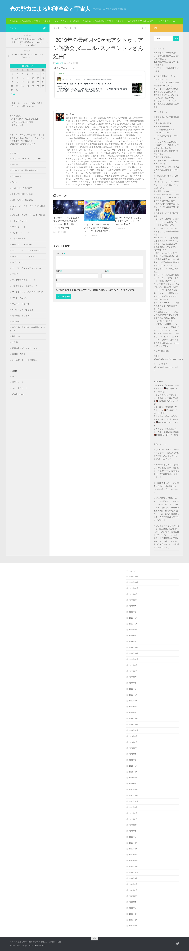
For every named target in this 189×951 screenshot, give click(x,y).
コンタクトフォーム (165, 21)
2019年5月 (133, 902)
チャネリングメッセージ (64, 28)
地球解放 (16, 321)
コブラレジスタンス (20, 233)
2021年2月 (133, 778)
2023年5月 (133, 618)
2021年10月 (134, 730)
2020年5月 (133, 831)
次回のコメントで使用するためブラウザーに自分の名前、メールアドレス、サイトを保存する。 (97, 290)
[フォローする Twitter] (44, 28)
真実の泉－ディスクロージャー (25, 348)
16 (81, 203)
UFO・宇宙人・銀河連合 (22, 200)
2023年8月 (133, 600)
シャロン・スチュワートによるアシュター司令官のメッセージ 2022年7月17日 (97, 227)
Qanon (14, 182)
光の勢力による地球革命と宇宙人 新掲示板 (30, 21)
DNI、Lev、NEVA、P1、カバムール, (27, 158)
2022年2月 (133, 707)
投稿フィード (18, 382)
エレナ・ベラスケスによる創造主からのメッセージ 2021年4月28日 (128, 221)
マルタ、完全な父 (19, 298)
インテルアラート (19, 221)
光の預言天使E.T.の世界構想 (140, 21)
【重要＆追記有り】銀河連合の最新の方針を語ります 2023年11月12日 (166, 486)
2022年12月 (134, 647)
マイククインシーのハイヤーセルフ (27, 292)
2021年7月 (133, 748)
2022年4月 (133, 695)
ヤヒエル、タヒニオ (20, 304)
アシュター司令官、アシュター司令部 (28, 215)
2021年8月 (133, 742)
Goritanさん (17, 176)
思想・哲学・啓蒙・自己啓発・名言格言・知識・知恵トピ (166, 419)
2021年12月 (134, 718)
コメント (60, 254)
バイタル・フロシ (19, 262)
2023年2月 (133, 636)
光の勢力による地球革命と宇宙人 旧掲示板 (103, 21)
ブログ (15, 274)
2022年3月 (133, 701)
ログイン (16, 376)
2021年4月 (133, 766)
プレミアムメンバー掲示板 (66, 21)
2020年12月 (134, 789)
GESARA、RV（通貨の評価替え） (26, 170)
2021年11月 (134, 724)
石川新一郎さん (18, 354)
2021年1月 (133, 784)
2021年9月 (133, 736)
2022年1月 (133, 712)
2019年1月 (133, 926)
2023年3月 (133, 630)
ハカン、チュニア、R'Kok (23, 256)
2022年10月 (134, 659)
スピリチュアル (18, 238)
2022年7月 (133, 677)
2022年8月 (133, 671)
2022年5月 (133, 689)
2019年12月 (134, 860)
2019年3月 (133, 914)
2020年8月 (133, 813)
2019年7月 (133, 890)
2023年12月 (134, 576)
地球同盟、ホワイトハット (23, 315)
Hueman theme (40, 945)
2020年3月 (133, 843)
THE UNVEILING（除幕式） (23, 194)
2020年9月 (133, 807)
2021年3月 (133, 772)
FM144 (15, 164)
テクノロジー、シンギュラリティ (26, 250)
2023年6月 (133, 612)
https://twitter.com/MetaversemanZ (168, 359)
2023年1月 (133, 641)
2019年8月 (133, 884)
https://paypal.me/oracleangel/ (22, 144)
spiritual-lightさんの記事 (22, 188)
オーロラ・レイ (18, 227)
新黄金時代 (17, 336)
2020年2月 (133, 849)
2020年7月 (133, 819)
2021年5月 (133, 760)
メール (105, 271)
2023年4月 (133, 624)
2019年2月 (133, 920)
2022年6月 (133, 683)
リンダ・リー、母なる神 (22, 310)
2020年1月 (133, 855)
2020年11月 (134, 795)
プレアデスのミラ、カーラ (23, 280)
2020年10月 (134, 801)
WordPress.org (18, 394)
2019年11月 (134, 866)
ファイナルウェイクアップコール (26, 268)
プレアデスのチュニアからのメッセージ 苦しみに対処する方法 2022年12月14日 (166, 452)
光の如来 (59, 63)
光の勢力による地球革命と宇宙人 (50, 9)
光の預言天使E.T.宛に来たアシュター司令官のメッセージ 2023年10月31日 (166, 501)
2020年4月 (133, 837)
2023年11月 (134, 582)
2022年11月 (134, 653)
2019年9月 (133, 878)
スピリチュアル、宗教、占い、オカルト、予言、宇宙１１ (166, 398)
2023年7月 (133, 606)
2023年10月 (134, 588)
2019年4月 (133, 908)
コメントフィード (19, 388)
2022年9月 (133, 665)
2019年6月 (133, 896)
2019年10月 (134, 872)
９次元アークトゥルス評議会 (24, 360)
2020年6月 (133, 825)
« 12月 (12, 94)
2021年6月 (133, 754)
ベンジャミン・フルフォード (24, 286)
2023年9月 (133, 594)
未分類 (15, 342)
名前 (59, 271)
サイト (58, 280)
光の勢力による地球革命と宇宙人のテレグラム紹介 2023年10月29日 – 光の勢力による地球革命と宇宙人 (166, 541)
